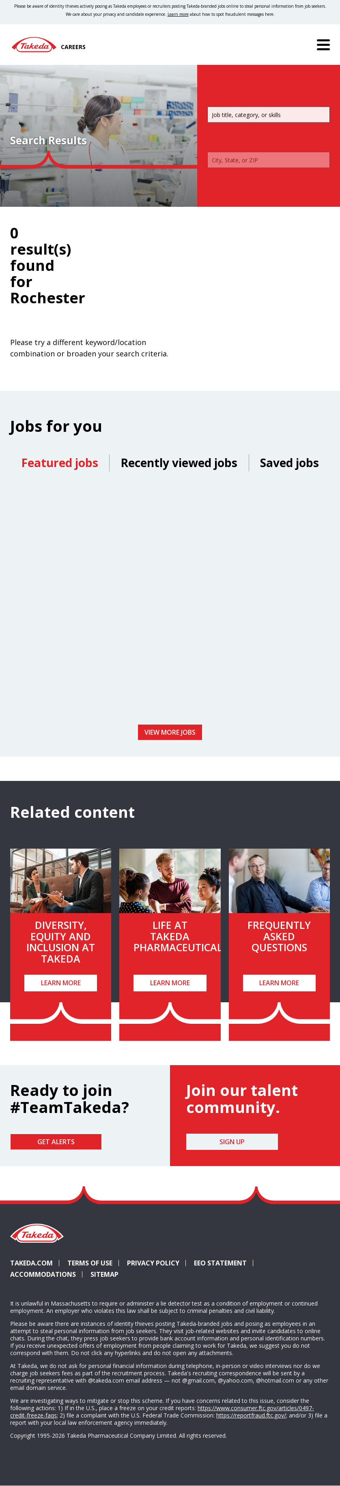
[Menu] (323, 45)
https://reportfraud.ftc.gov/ (251, 1415)
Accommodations (46, 1274)
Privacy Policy (153, 1263)
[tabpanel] (170, 601)
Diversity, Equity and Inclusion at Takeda (60, 941)
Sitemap (104, 1274)
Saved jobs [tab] (289, 462)
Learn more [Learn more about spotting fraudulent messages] (178, 14)
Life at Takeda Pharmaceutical (177, 936)
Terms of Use (89, 1263)
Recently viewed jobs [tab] (179, 462)
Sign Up (232, 1141)
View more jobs (170, 732)
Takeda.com (31, 1263)
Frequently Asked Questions (279, 936)
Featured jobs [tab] (59, 462)
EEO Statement (220, 1263)
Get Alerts (56, 1141)
